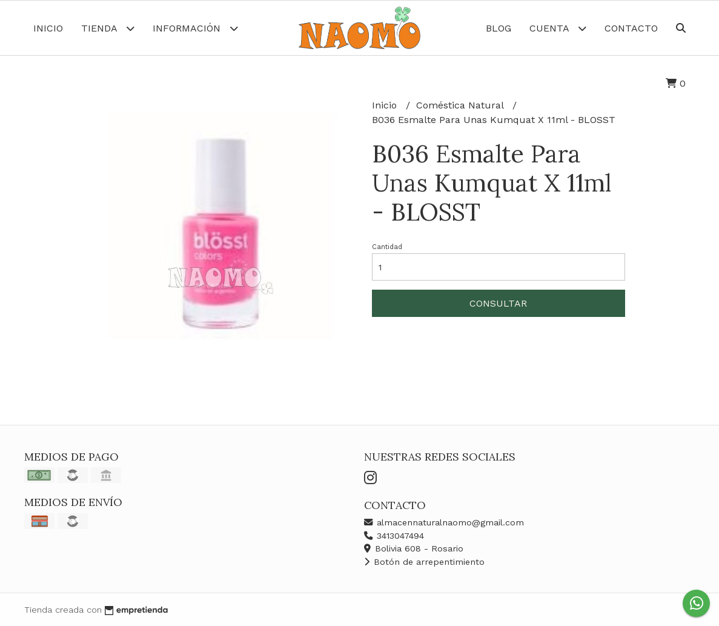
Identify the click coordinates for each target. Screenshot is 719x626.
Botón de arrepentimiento (424, 562)
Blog (498, 28)
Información (195, 28)
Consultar (498, 303)
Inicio (48, 28)
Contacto (631, 28)
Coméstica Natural (461, 105)
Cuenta (557, 28)
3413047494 (394, 536)
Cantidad (387, 247)
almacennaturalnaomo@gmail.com (444, 522)
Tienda (107, 28)
